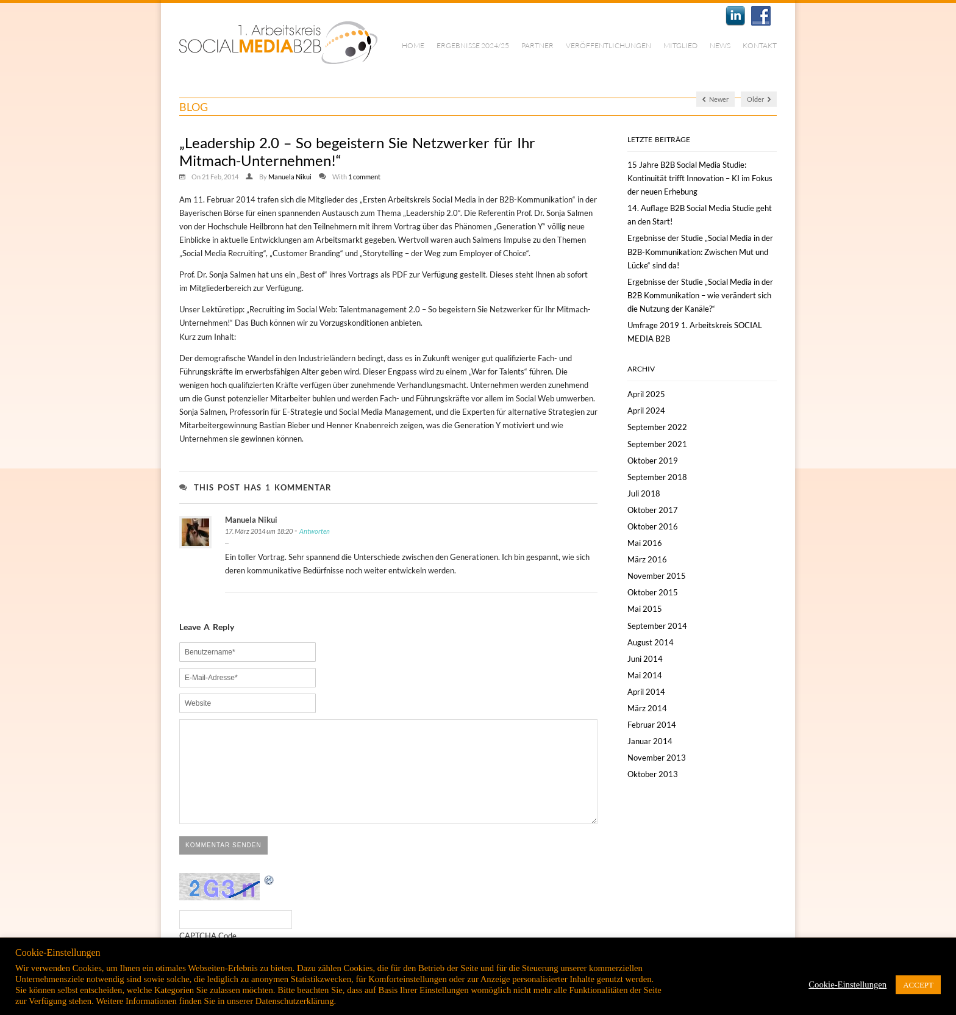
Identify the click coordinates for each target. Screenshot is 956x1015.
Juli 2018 (643, 493)
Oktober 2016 (652, 526)
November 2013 (656, 757)
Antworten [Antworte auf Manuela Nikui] (314, 531)
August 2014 (650, 642)
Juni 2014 (645, 659)
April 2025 (646, 394)
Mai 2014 (644, 675)
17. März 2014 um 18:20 (259, 531)
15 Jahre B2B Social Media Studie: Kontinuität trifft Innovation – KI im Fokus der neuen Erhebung (699, 178)
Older (759, 99)
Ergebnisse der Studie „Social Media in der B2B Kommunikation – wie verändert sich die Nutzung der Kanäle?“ (700, 295)
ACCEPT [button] (918, 984)
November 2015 (656, 576)
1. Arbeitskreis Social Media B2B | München (278, 42)
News (720, 45)
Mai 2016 (644, 543)
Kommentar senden (223, 863)
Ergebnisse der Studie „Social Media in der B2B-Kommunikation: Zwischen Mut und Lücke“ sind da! (700, 251)
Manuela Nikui (290, 177)
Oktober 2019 (652, 460)
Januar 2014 (649, 741)
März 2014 (647, 708)
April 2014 (646, 692)
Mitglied (680, 45)
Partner (537, 45)
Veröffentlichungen (608, 45)
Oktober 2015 (652, 592)
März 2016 (647, 559)
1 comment (364, 177)
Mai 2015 (644, 609)
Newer (715, 99)
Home (413, 45)
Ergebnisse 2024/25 (473, 45)
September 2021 (657, 444)
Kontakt (760, 45)
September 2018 (657, 477)
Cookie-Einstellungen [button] (847, 984)
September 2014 (657, 626)
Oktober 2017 (652, 510)
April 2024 (646, 410)
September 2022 (657, 427)
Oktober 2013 (652, 774)
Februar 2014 (651, 725)
